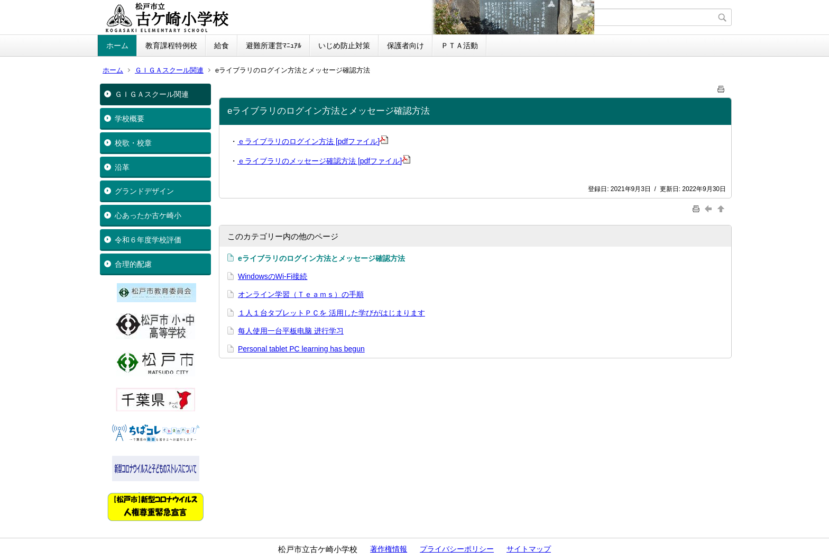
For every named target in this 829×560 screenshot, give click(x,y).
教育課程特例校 (171, 45)
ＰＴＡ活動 (459, 45)
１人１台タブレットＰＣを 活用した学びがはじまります (331, 313)
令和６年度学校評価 (148, 240)
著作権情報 (388, 549)
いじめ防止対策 (344, 45)
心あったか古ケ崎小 (148, 215)
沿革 (122, 167)
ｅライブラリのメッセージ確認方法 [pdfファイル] (323, 161)
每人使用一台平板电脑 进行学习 (291, 331)
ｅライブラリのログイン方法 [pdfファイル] (312, 141)
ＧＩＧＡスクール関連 (169, 70)
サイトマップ (528, 549)
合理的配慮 (133, 264)
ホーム (117, 45)
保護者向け (405, 45)
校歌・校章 (133, 143)
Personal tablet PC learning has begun (301, 349)
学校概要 (129, 118)
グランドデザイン (144, 191)
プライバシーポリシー (457, 549)
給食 (221, 45)
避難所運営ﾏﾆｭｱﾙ (273, 45)
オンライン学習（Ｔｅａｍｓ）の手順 (301, 294)
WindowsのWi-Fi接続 (272, 276)
